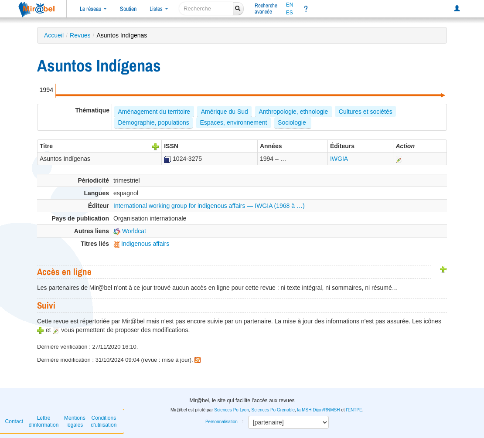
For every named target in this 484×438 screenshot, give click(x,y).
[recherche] (206, 8)
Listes (159, 9)
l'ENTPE (354, 409)
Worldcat (129, 230)
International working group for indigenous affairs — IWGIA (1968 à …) (209, 205)
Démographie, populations (153, 122)
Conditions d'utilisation (103, 421)
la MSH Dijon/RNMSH (318, 409)
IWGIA (339, 158)
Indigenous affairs (141, 243)
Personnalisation (221, 421)
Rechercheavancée (266, 8)
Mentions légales (74, 421)
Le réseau (93, 9)
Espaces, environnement (233, 122)
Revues (80, 35)
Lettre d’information (44, 421)
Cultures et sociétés (365, 111)
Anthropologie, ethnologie (293, 111)
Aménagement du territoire (154, 111)
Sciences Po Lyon (231, 409)
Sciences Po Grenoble (273, 409)
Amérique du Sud (224, 111)
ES (289, 13)
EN (289, 5)
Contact (14, 421)
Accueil (54, 35)
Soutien (128, 9)
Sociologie (293, 122)
